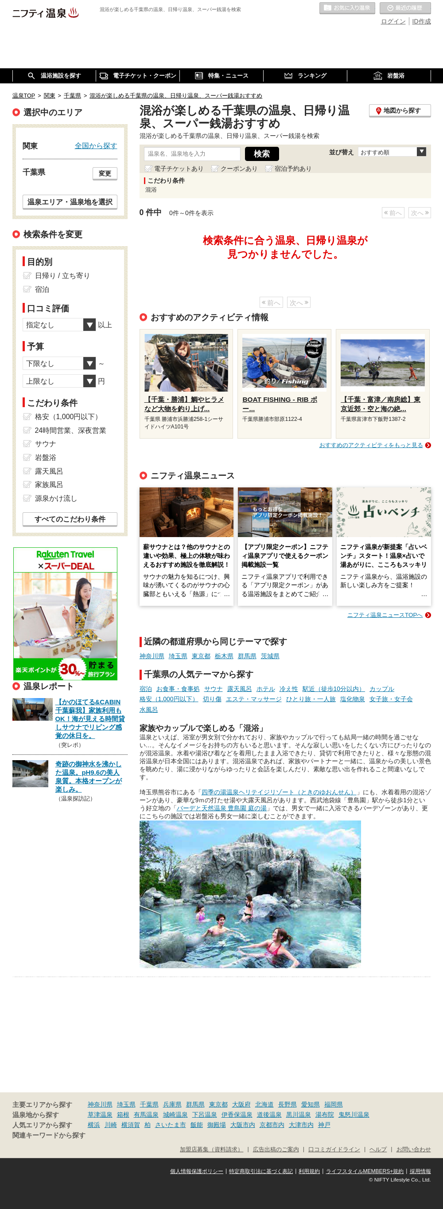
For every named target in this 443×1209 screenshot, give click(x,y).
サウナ (213, 688)
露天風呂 (239, 688)
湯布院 (324, 1114)
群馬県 (247, 655)
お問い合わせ (413, 1149)
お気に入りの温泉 (347, 8)
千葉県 (149, 1104)
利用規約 (309, 1171)
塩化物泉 (352, 699)
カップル (381, 688)
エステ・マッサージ (254, 699)
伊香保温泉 (237, 1114)
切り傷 (212, 699)
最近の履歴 (405, 8)
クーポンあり (239, 168)
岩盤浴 (45, 457)
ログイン (393, 21)
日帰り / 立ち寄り (62, 275)
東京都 (201, 655)
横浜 (94, 1124)
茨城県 (270, 655)
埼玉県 (178, 655)
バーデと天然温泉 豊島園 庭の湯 (222, 808)
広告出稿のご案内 (276, 1149)
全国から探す (96, 145)
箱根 (123, 1114)
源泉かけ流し (56, 498)
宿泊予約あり (293, 168)
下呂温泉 (204, 1114)
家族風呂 (49, 484)
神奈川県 (152, 655)
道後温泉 (269, 1114)
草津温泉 (100, 1114)
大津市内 (301, 1124)
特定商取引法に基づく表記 (261, 1171)
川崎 (111, 1124)
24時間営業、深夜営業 (71, 430)
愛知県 (310, 1104)
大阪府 (241, 1104)
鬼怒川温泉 (353, 1114)
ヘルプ (378, 1149)
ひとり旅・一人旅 (311, 699)
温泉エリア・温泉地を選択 (70, 202)
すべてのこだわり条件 (70, 519)
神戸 (324, 1124)
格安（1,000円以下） (169, 699)
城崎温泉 (175, 1114)
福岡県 (333, 1104)
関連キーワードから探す (48, 1135)
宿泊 (146, 688)
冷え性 (289, 688)
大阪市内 (242, 1124)
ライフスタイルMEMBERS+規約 (365, 1171)
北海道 (264, 1104)
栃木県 (224, 655)
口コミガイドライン (334, 1149)
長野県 (287, 1104)
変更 (105, 173)
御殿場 (216, 1124)
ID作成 (421, 21)
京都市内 (272, 1124)
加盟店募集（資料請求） (211, 1149)
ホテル (265, 688)
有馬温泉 (146, 1114)
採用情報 (420, 1171)
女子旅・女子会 (391, 699)
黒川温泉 (298, 1114)
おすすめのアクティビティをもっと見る (371, 445)
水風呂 (149, 709)
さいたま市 (170, 1124)
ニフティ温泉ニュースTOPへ (385, 615)
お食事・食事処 (178, 688)
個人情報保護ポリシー (196, 1171)
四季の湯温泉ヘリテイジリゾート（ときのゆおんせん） (279, 792)
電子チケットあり (179, 168)
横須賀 (130, 1124)
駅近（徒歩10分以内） (334, 688)
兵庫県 (172, 1104)
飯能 (196, 1124)
